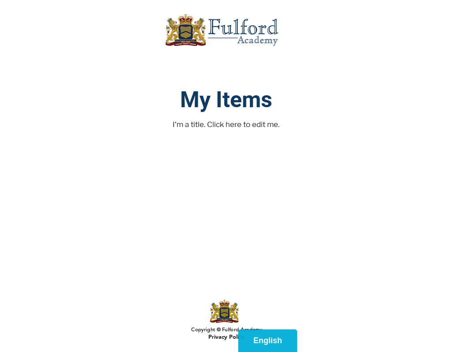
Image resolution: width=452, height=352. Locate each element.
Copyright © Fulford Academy (226, 329)
